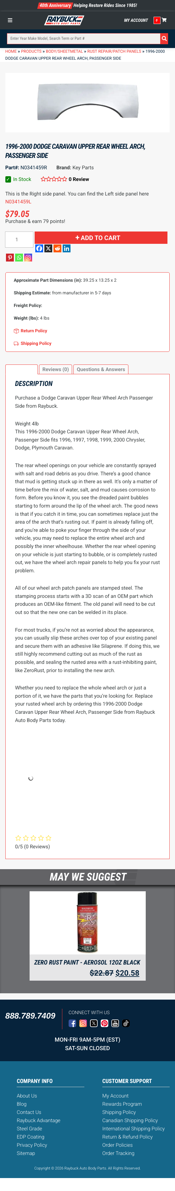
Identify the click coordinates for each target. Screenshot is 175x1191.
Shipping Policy (119, 1112)
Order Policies (117, 1145)
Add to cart (101, 238)
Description (21, 369)
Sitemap (26, 1153)
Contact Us (29, 1112)
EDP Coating (30, 1137)
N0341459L (18, 202)
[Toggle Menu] (11, 20)
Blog (21, 1104)
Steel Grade (29, 1129)
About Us (27, 1096)
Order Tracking (118, 1153)
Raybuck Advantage (38, 1120)
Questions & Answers (101, 369)
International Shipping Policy (133, 1129)
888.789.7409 (30, 1015)
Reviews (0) (55, 369)
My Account (136, 20)
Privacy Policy (32, 1145)
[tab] (21, 369)
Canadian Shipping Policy (130, 1120)
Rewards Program (122, 1104)
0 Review (79, 179)
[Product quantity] (19, 240)
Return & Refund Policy (127, 1137)
